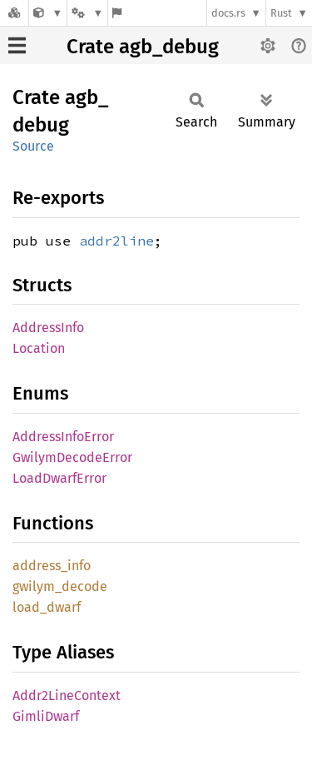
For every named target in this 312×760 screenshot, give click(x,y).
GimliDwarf (45, 716)
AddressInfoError (63, 437)
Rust (281, 13)
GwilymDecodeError (72, 457)
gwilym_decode (59, 586)
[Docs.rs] (14, 13)
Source (33, 146)
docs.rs (228, 13)
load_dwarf (46, 607)
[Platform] (87, 13)
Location (38, 348)
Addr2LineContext (66, 695)
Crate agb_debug (143, 46)
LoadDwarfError (59, 478)
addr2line (116, 240)
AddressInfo (48, 327)
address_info (51, 566)
